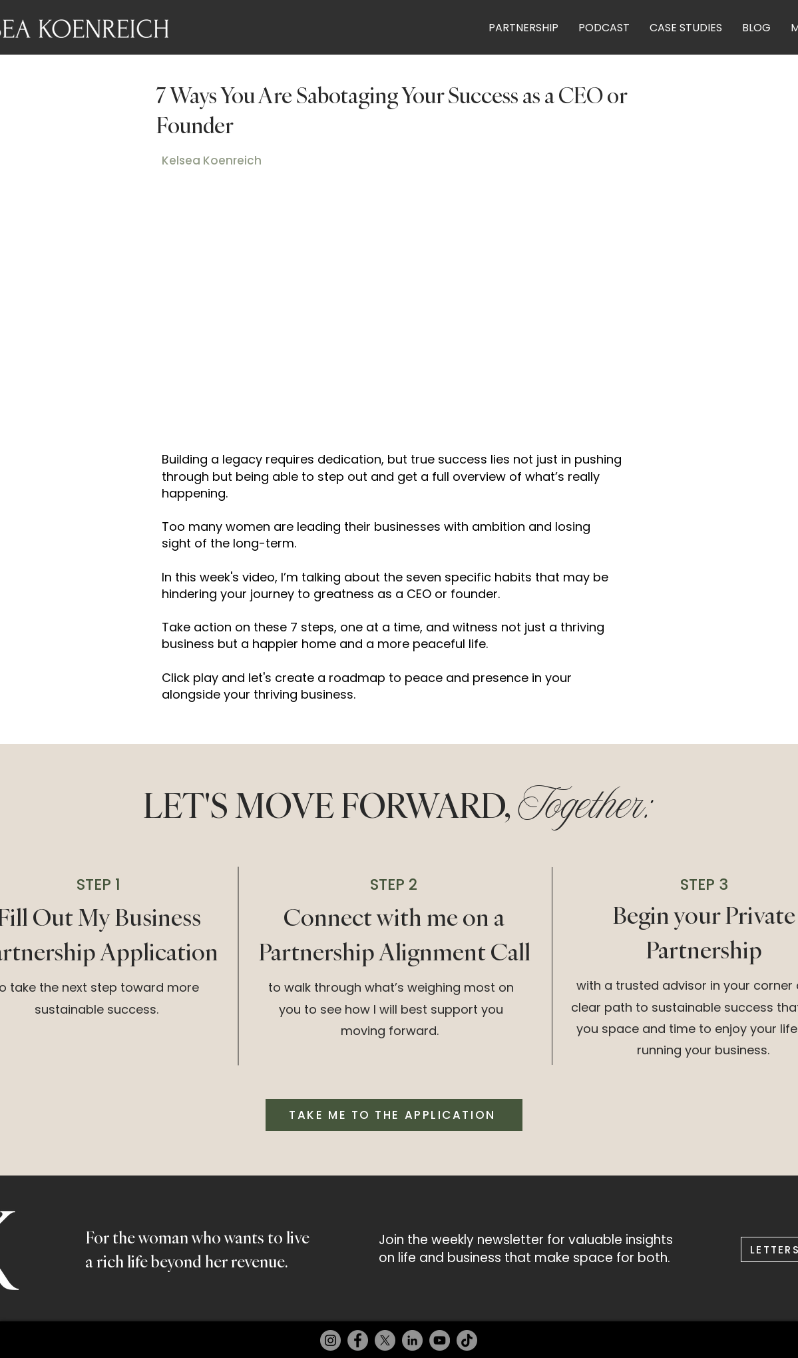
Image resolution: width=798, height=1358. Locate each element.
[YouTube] (439, 1340)
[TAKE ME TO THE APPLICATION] (394, 1115)
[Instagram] (330, 1340)
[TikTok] (467, 1340)
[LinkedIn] (412, 1340)
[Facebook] (357, 1340)
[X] (385, 1340)
